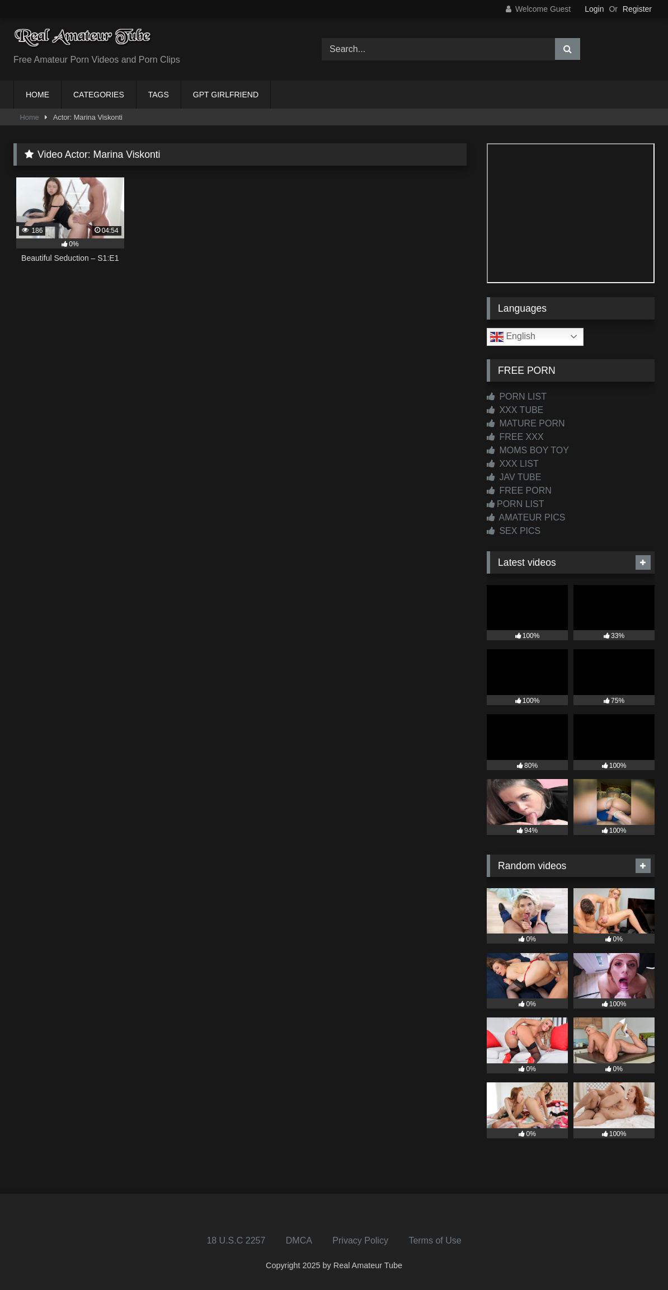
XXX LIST (513, 463)
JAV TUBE (514, 477)
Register (637, 8)
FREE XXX (515, 437)
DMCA (299, 1240)
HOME (37, 94)
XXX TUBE (515, 410)
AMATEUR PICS (526, 517)
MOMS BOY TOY (528, 450)
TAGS (158, 94)
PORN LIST (517, 396)
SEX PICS (513, 531)
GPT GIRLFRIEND (225, 94)
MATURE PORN (525, 423)
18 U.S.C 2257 (235, 1240)
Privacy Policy (360, 1240)
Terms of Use (434, 1240)
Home (29, 117)
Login (594, 8)
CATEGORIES (98, 94)
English (512, 337)
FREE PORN (519, 490)
